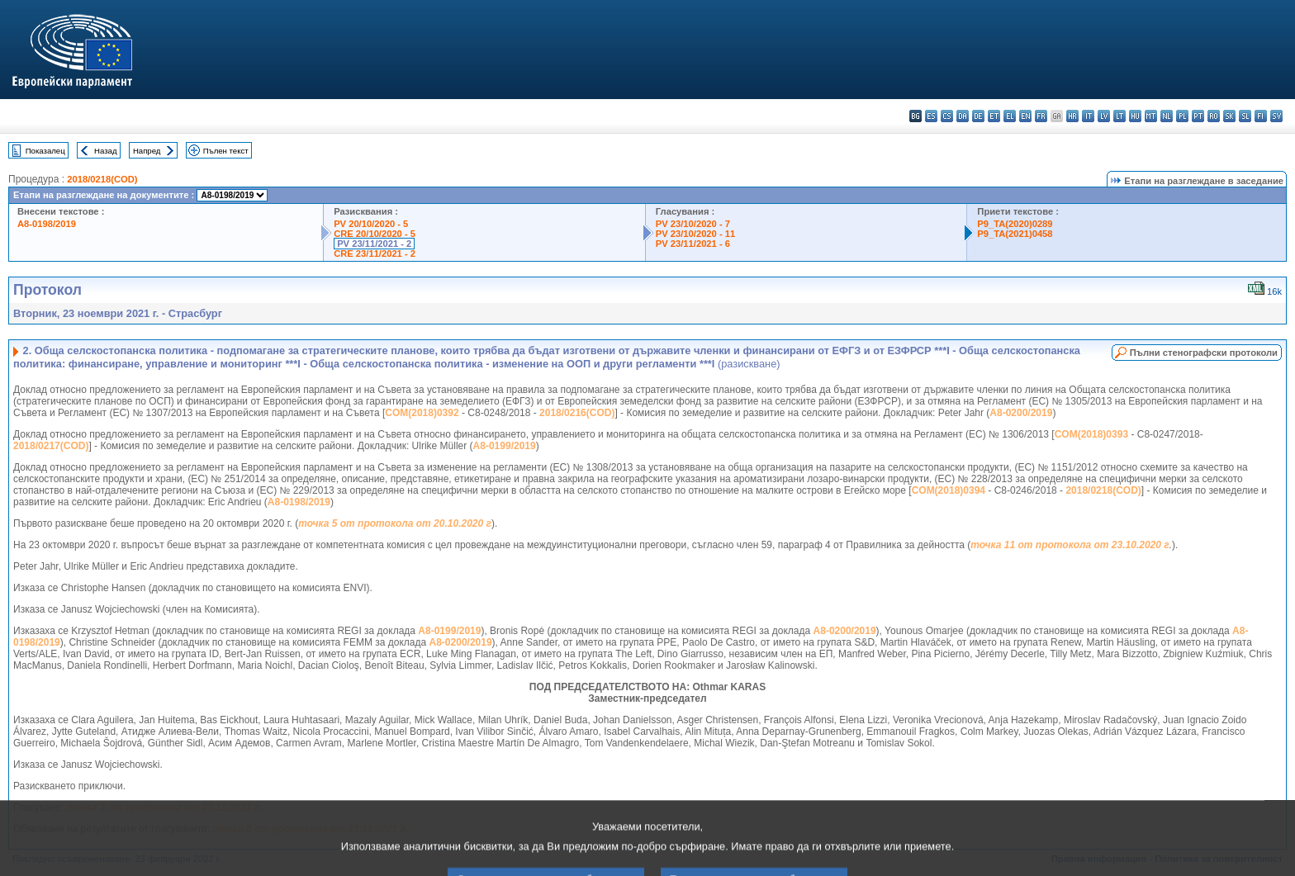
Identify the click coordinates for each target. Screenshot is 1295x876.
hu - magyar (1135, 116)
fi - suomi (1261, 116)
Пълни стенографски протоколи (1204, 353)
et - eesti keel (994, 116)
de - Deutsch (978, 116)
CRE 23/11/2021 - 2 (374, 253)
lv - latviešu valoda (1104, 116)
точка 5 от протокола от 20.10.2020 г (394, 523)
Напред (147, 150)
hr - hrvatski (1072, 116)
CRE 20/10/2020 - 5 (374, 234)
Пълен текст (226, 150)
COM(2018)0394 (948, 490)
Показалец (45, 150)
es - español (931, 116)
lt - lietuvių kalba (1119, 116)
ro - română (1213, 116)
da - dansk (962, 116)
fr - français (1041, 116)
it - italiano (1088, 116)
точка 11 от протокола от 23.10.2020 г (1069, 545)
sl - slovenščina (1245, 116)
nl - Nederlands (1166, 116)
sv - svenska (1276, 116)
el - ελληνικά (1009, 116)
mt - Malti (1151, 116)
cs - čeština (947, 116)
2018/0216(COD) (576, 413)
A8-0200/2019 (1020, 413)
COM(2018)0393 (1091, 434)
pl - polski (1182, 116)
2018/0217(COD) (50, 446)
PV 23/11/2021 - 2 (374, 244)
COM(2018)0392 (421, 413)
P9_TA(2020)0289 (1014, 224)
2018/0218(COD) (102, 179)
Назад (105, 150)
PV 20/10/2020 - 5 (371, 224)
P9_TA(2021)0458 (1014, 234)
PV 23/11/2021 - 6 (693, 244)
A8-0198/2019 (46, 224)
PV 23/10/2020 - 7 (693, 224)
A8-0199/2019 (504, 446)
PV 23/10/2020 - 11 (695, 234)
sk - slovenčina (1229, 116)
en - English (1025, 116)
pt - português (1198, 116)
